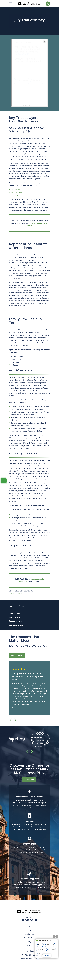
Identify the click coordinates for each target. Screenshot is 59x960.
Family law (15, 195)
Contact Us (29, 780)
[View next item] (15, 720)
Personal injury (16, 192)
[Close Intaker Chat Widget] (57, 937)
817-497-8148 (29, 920)
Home (29, 931)
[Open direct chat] (54, 937)
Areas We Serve (29, 938)
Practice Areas (29, 934)
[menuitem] (29, 614)
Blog (29, 942)
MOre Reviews (17, 656)
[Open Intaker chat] (38, 959)
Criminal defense (17, 190)
